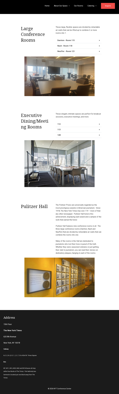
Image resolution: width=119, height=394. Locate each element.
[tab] (79, 40)
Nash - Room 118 (64, 46)
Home (49, 6)
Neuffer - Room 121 (66, 51)
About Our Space (63, 6)
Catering (92, 6)
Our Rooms (79, 6)
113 (59, 129)
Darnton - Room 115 (66, 40)
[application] (70, 6)
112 (59, 124)
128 (59, 135)
